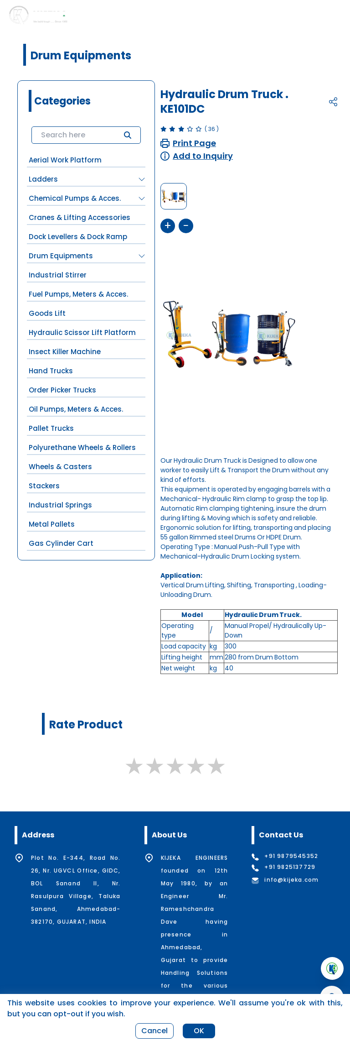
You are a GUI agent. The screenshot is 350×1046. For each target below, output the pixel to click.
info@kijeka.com (291, 880)
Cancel (154, 1030)
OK (199, 1030)
